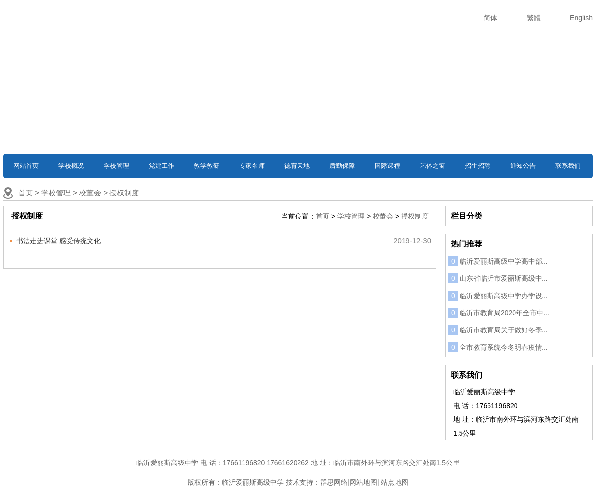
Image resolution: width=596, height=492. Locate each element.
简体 (490, 18)
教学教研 (206, 165)
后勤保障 (342, 165)
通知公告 (523, 165)
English (581, 18)
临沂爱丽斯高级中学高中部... (498, 261)
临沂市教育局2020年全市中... (498, 313)
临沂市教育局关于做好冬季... (498, 330)
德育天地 (297, 165)
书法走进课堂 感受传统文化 (58, 241)
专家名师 (252, 165)
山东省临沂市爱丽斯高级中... (498, 278)
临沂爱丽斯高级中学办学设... (498, 296)
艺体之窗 (432, 165)
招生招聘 (477, 165)
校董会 (90, 193)
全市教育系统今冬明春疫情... (498, 347)
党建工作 (161, 165)
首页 (25, 193)
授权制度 (124, 193)
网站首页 (26, 165)
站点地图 (394, 482)
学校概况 (71, 165)
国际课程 (387, 165)
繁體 (534, 18)
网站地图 (363, 482)
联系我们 (568, 165)
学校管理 (116, 165)
